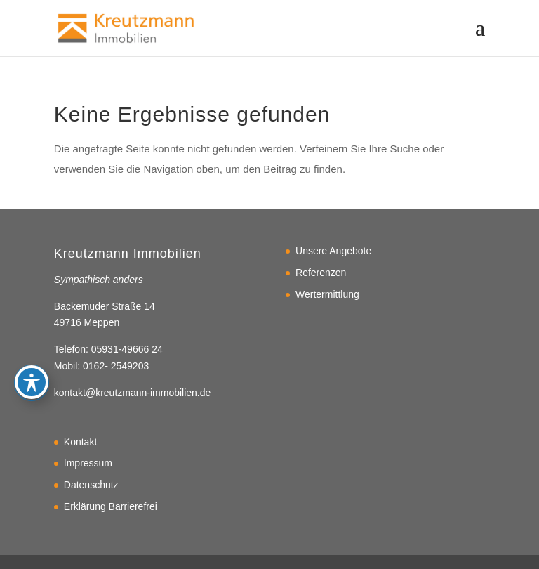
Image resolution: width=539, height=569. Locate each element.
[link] (126, 27)
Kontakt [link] (80, 441)
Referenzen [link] (320, 272)
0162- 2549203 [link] (116, 366)
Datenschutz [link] (91, 484)
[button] (480, 36)
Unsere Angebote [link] (333, 250)
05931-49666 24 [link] (127, 349)
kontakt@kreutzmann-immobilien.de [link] (132, 392)
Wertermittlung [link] (327, 294)
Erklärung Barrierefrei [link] (110, 506)
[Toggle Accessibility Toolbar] (31, 345)
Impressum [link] (88, 463)
